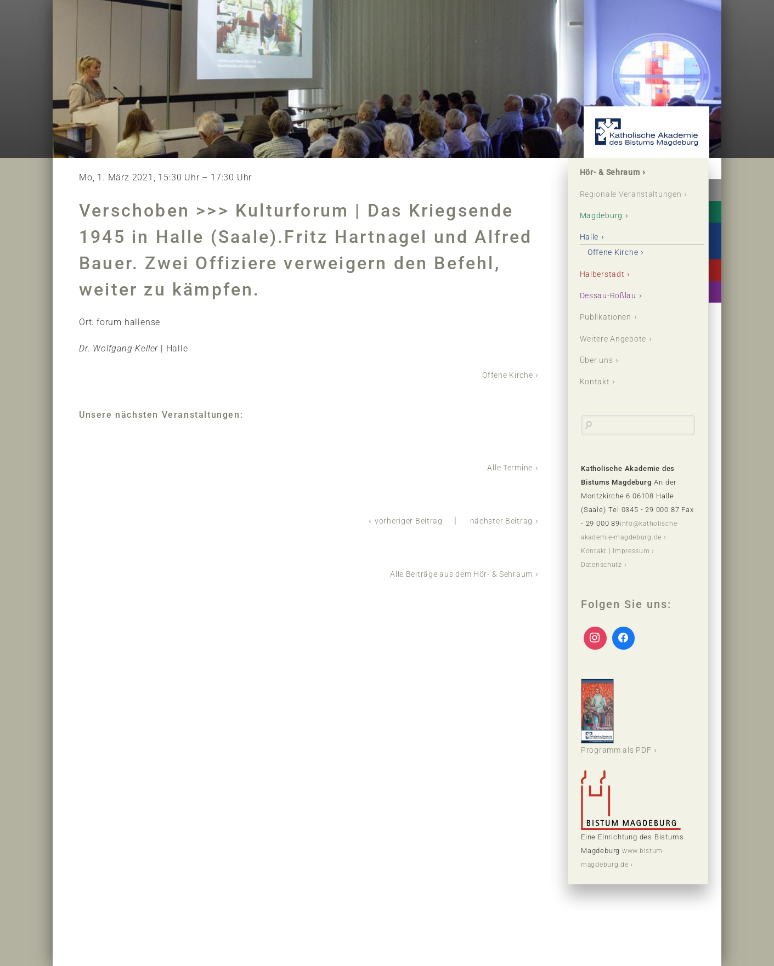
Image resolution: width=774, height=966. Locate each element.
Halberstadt (606, 288)
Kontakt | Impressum (617, 567)
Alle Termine (506, 467)
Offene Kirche (504, 375)
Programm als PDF (621, 733)
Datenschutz (603, 581)
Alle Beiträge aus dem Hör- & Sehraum (451, 572)
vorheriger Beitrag (397, 519)
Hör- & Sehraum (615, 173)
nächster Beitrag (497, 519)
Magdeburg (605, 230)
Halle (592, 252)
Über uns (600, 376)
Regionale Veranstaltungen (616, 201)
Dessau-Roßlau (613, 310)
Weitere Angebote (618, 354)
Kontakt (597, 398)
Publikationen (610, 332)
